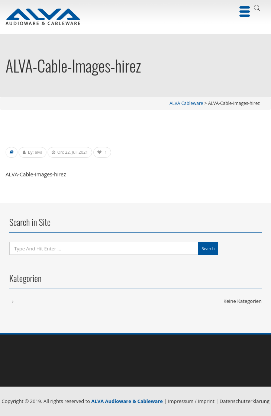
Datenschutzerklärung (245, 401)
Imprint (206, 401)
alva (38, 152)
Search (208, 248)
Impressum (181, 401)
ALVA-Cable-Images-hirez (36, 174)
